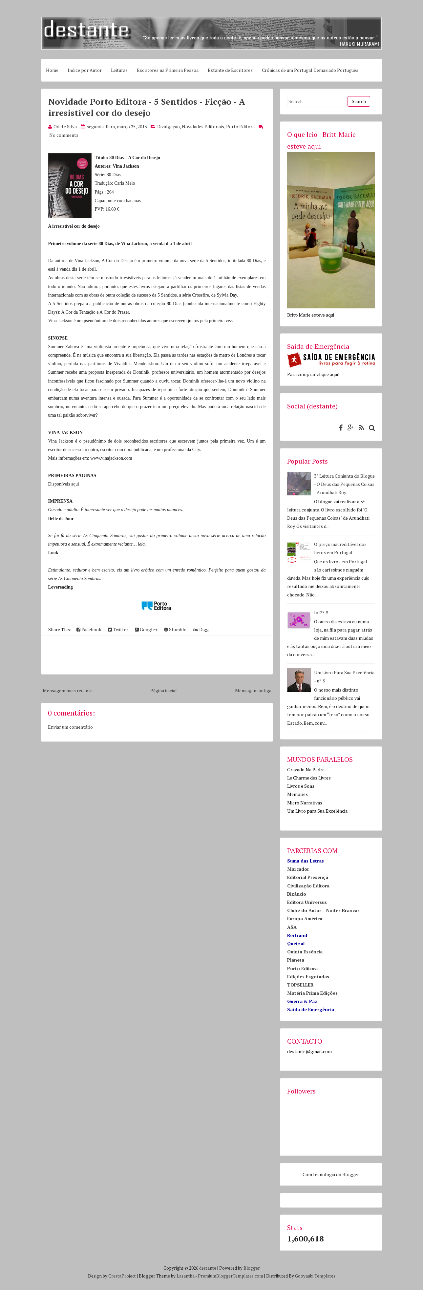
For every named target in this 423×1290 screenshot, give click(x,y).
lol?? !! (321, 612)
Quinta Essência (305, 951)
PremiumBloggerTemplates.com (230, 1276)
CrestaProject (122, 1276)
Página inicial (163, 690)
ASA (292, 927)
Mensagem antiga (253, 690)
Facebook (88, 629)
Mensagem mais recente (68, 690)
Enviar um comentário (70, 727)
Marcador (298, 869)
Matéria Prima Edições (312, 993)
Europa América (304, 918)
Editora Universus (307, 902)
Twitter (118, 629)
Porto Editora (240, 126)
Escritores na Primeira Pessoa (168, 70)
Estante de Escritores (230, 70)
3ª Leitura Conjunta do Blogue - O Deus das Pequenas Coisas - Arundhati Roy (344, 484)
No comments (63, 135)
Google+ (146, 629)
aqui (75, 484)
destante (207, 1268)
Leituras (119, 70)
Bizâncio (296, 894)
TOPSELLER (300, 985)
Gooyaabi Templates (315, 1276)
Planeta (295, 960)
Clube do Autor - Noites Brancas (323, 910)
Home (52, 70)
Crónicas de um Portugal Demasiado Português (310, 70)
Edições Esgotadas (308, 976)
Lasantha (186, 1276)
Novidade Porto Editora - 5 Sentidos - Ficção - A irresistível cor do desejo (146, 107)
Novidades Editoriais (203, 126)
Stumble (175, 629)
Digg (201, 629)
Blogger (350, 1174)
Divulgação (168, 126)
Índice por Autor (85, 70)
